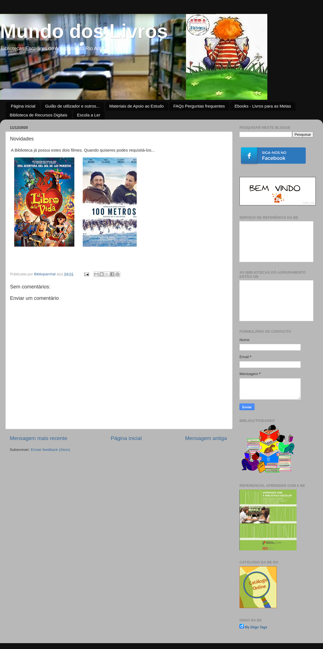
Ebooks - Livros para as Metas (262, 106)
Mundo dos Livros (84, 31)
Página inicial (23, 106)
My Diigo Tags (256, 627)
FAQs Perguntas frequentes (199, 106)
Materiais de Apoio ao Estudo (136, 106)
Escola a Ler (88, 115)
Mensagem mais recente (38, 438)
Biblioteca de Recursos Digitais (38, 115)
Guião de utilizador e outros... (72, 106)
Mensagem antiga (206, 438)
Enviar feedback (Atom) (50, 450)
